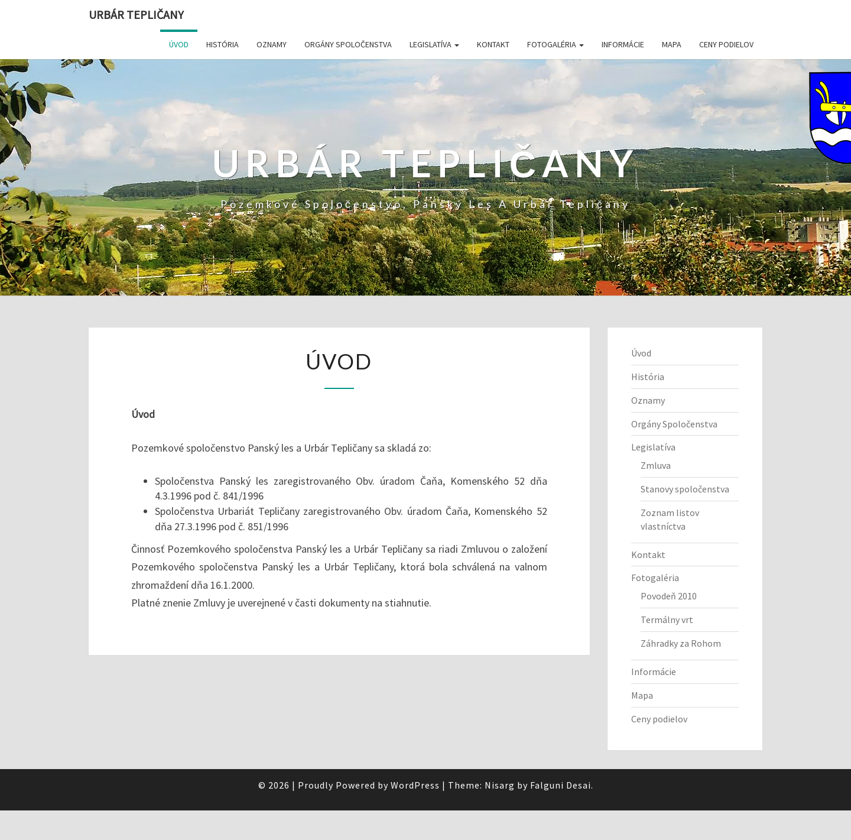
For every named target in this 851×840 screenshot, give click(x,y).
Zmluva (656, 465)
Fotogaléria (555, 44)
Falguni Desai (560, 785)
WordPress (415, 785)
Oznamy (271, 44)
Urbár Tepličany (136, 14)
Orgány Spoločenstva (348, 44)
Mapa (671, 44)
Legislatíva (434, 44)
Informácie (623, 44)
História (222, 44)
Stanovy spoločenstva (685, 489)
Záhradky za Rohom (681, 643)
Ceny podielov (726, 44)
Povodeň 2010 (669, 596)
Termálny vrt (667, 619)
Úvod (179, 44)
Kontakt (493, 44)
